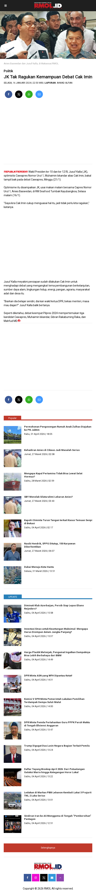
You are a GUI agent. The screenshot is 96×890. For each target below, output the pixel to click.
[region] (48, 133)
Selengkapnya (48, 847)
